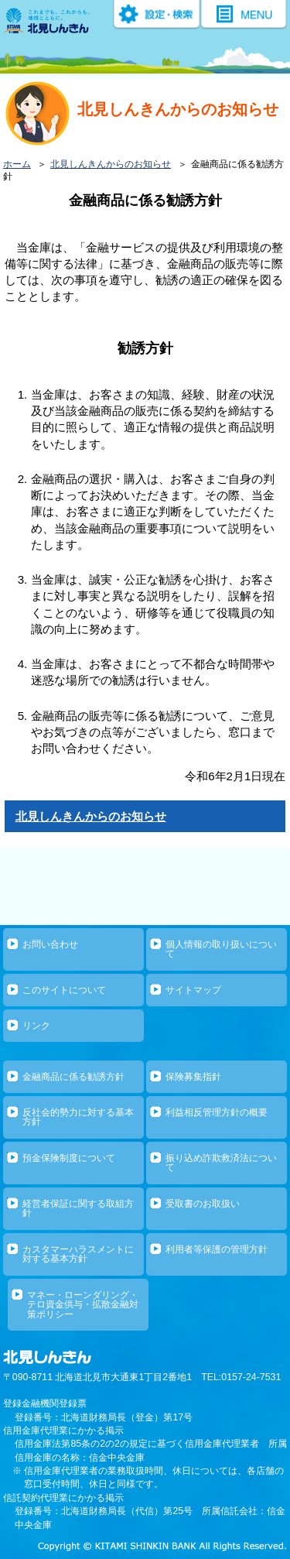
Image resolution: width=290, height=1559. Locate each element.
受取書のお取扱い (202, 1203)
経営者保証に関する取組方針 (78, 1208)
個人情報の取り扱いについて (221, 949)
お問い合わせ (50, 944)
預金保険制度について (68, 1158)
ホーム (17, 164)
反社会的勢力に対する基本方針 (78, 1117)
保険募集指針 (193, 1076)
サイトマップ (193, 990)
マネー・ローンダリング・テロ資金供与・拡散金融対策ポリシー (82, 1305)
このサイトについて (64, 990)
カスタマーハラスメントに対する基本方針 (78, 1254)
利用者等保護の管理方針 (216, 1249)
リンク (36, 1025)
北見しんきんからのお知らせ (110, 164)
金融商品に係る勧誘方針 (73, 1076)
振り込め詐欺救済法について (221, 1163)
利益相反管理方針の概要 (216, 1112)
